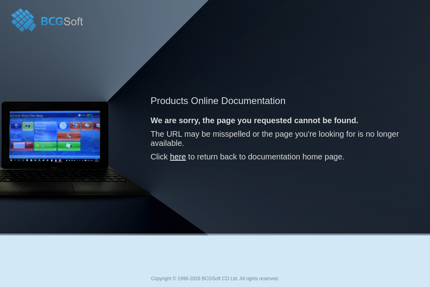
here (178, 156)
